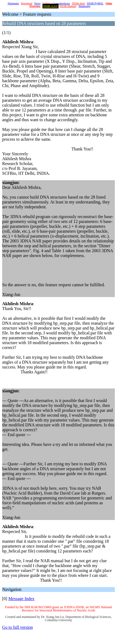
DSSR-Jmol (78, 3)
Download (26, 3)
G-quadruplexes (61, 3)
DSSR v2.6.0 (50, 6)
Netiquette (13, 3)
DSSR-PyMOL (95, 3)
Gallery (47, 3)
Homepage (84, 6)
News (37, 3)
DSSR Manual (68, 6)
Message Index (21, 598)
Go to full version (17, 627)
